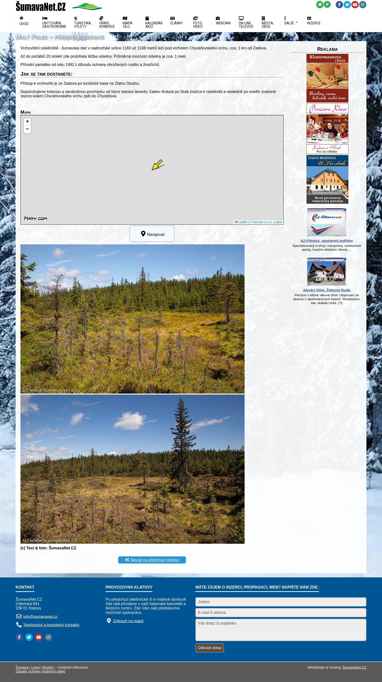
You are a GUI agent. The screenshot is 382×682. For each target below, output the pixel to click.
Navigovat (152, 234)
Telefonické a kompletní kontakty (51, 625)
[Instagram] (362, 4)
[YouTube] (355, 4)
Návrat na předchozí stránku (154, 560)
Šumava (22, 667)
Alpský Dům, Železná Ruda (326, 290)
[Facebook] (339, 4)
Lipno (35, 667)
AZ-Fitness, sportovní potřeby (326, 241)
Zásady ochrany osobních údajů (40, 671)
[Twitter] (347, 4)
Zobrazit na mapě (128, 621)
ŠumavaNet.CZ (354, 667)
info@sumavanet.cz (40, 616)
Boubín (48, 667)
